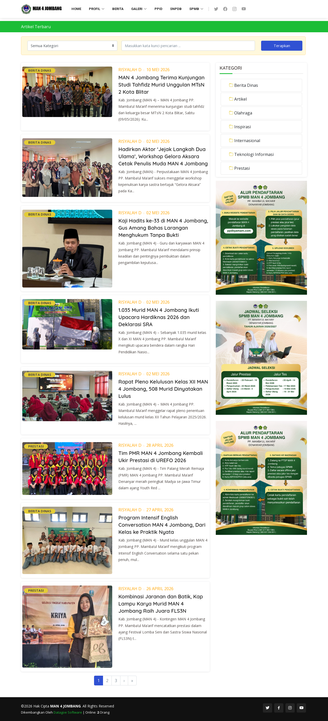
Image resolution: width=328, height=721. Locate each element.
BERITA (118, 9)
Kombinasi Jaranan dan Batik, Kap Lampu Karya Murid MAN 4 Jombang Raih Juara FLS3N (160, 603)
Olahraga (243, 113)
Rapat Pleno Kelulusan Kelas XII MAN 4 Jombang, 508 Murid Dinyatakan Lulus (163, 388)
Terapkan (282, 45)
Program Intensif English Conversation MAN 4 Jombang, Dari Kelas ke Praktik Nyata (162, 524)
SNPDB (176, 9)
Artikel (240, 99)
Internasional (247, 140)
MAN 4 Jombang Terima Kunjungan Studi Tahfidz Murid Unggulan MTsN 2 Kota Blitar (161, 84)
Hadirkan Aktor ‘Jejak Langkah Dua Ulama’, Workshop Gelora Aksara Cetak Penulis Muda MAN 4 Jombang (163, 156)
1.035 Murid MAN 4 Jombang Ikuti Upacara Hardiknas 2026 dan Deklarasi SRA (158, 317)
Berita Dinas (246, 85)
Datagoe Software (68, 712)
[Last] (132, 680)
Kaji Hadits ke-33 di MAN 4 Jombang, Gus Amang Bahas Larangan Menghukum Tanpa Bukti (163, 227)
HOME (76, 9)
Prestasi (242, 168)
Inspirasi (242, 127)
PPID (158, 9)
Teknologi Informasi (254, 154)
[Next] (124, 680)
